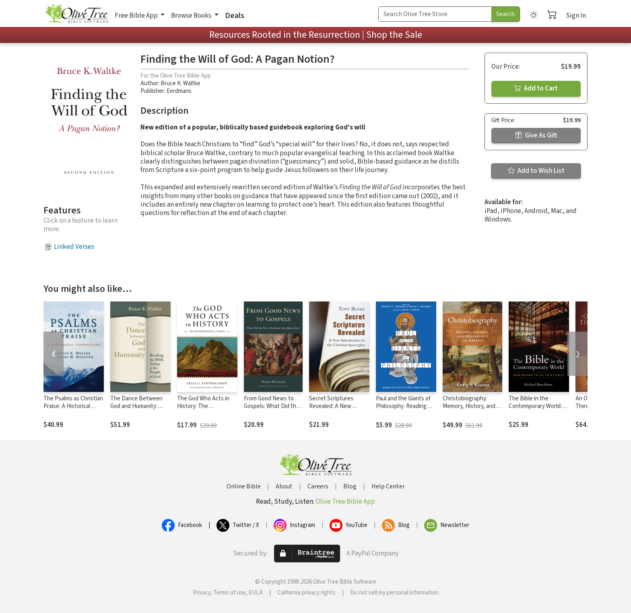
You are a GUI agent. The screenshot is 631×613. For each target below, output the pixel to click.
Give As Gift (536, 135)
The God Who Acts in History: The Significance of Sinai (203, 406)
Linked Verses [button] (74, 247)
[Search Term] (435, 14)
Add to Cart (536, 88)
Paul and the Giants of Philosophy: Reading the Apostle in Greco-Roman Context (403, 410)
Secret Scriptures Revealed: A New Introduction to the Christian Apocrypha (334, 410)
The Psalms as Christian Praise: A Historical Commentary (73, 406)
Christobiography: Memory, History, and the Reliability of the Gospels (469, 410)
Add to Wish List (536, 171)
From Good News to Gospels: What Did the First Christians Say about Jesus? (271, 410)
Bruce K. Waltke (180, 83)
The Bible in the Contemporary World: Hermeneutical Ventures (535, 410)
